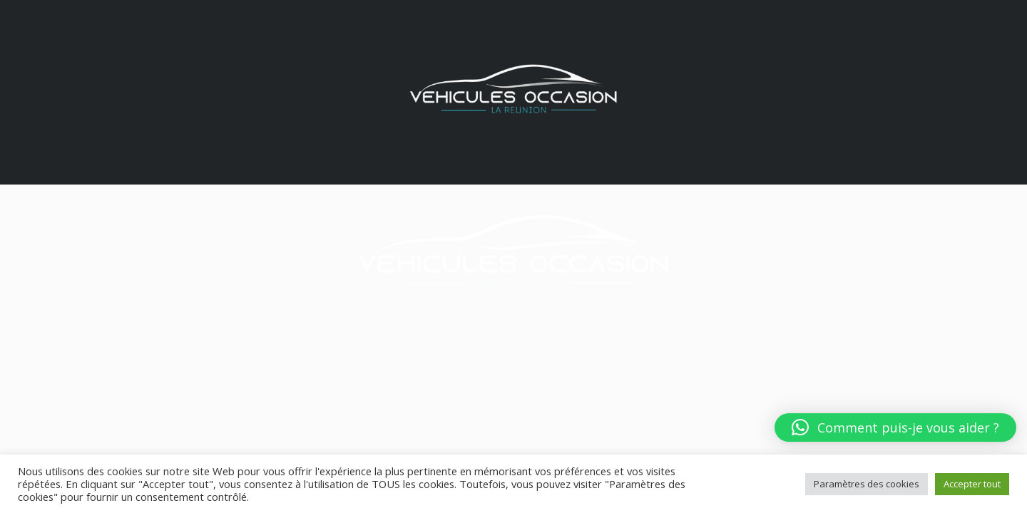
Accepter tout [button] (972, 483)
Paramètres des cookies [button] (866, 483)
